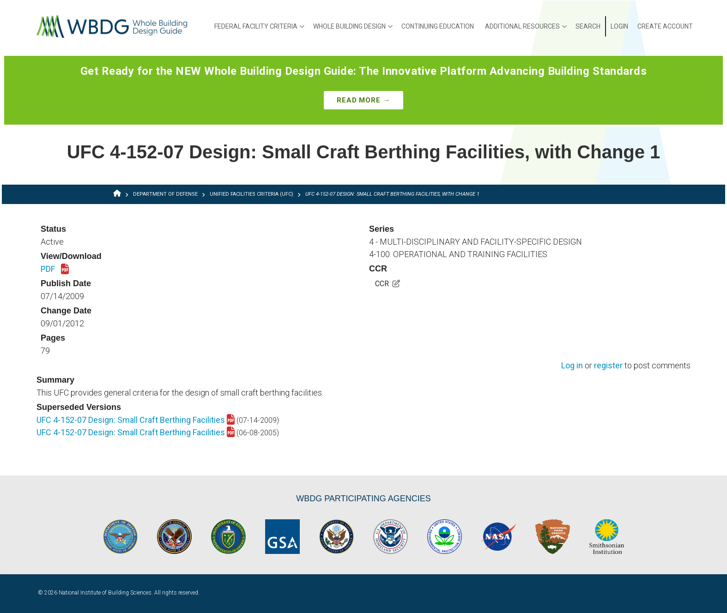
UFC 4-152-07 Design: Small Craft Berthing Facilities (135, 420)
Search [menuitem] (588, 26)
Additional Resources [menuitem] (526, 29)
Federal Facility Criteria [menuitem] (259, 29)
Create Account (665, 26)
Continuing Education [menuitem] (437, 26)
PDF (55, 269)
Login (619, 26)
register (608, 365)
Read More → (363, 100)
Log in (572, 365)
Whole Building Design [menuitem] (353, 29)
